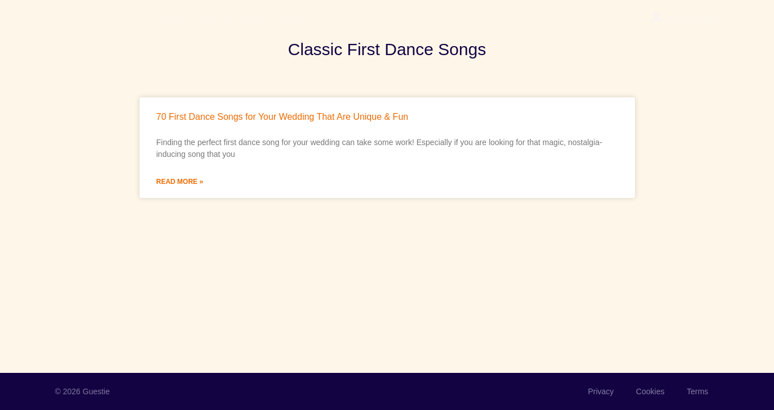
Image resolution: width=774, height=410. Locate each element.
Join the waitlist (235, 19)
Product (170, 19)
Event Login (692, 19)
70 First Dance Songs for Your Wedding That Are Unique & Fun (282, 116)
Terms (697, 391)
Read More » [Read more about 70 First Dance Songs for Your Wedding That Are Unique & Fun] (179, 182)
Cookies (650, 391)
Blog (293, 19)
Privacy (600, 391)
